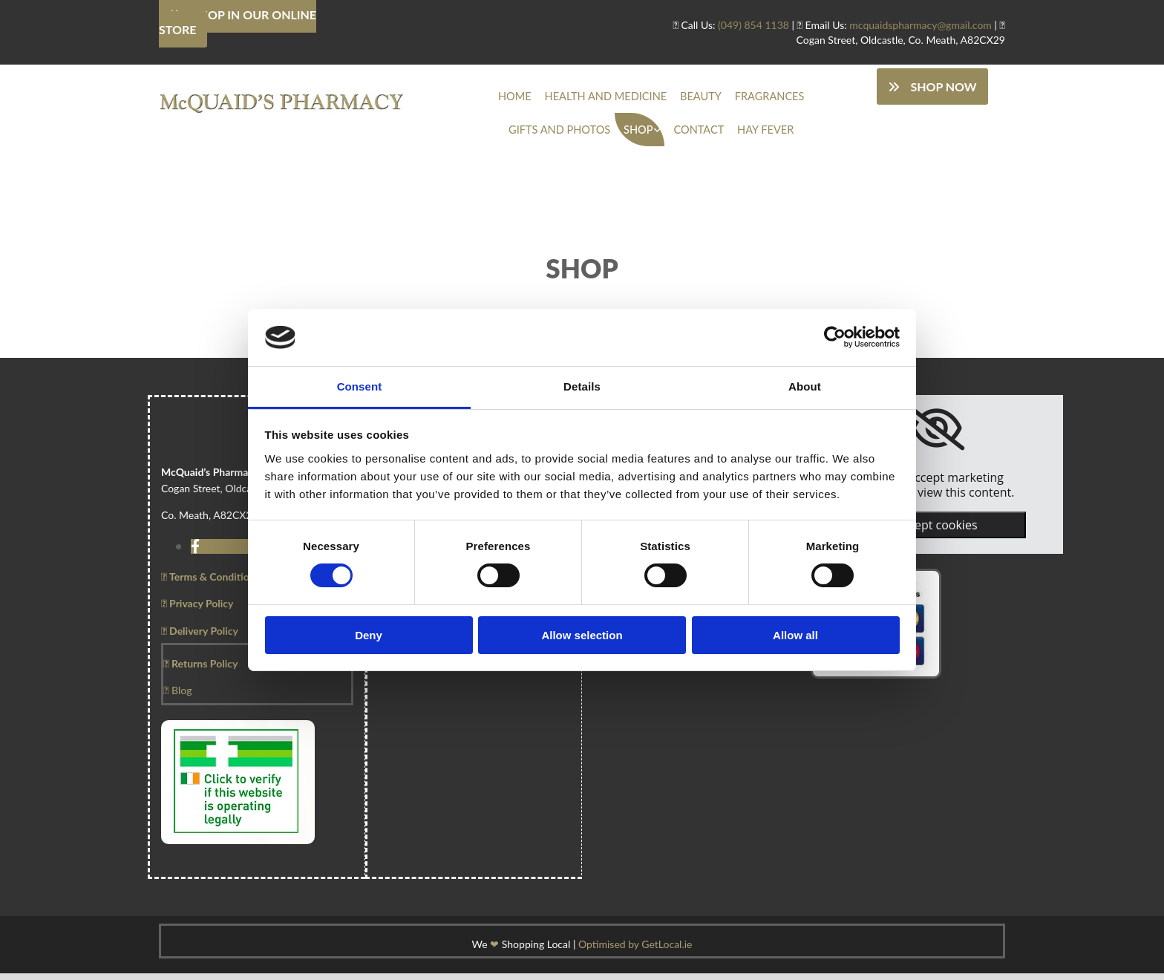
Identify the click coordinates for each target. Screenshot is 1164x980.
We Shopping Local (521, 950)
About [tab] (804, 386)
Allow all (795, 635)
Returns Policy (200, 670)
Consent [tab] (359, 386)
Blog (177, 696)
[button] (932, 86)
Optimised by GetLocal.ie (635, 950)
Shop (586, 134)
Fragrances (702, 97)
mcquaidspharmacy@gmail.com (920, 25)
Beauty (642, 97)
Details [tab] (582, 386)
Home (481, 97)
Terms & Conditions (210, 583)
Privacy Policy (197, 610)
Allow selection (581, 635)
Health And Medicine (559, 97)
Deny (368, 635)
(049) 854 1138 (753, 25)
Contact (640, 134)
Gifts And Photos (788, 97)
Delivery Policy (199, 636)
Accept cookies (936, 531)
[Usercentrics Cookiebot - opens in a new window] (835, 337)
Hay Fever (699, 134)
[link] (589, 134)
